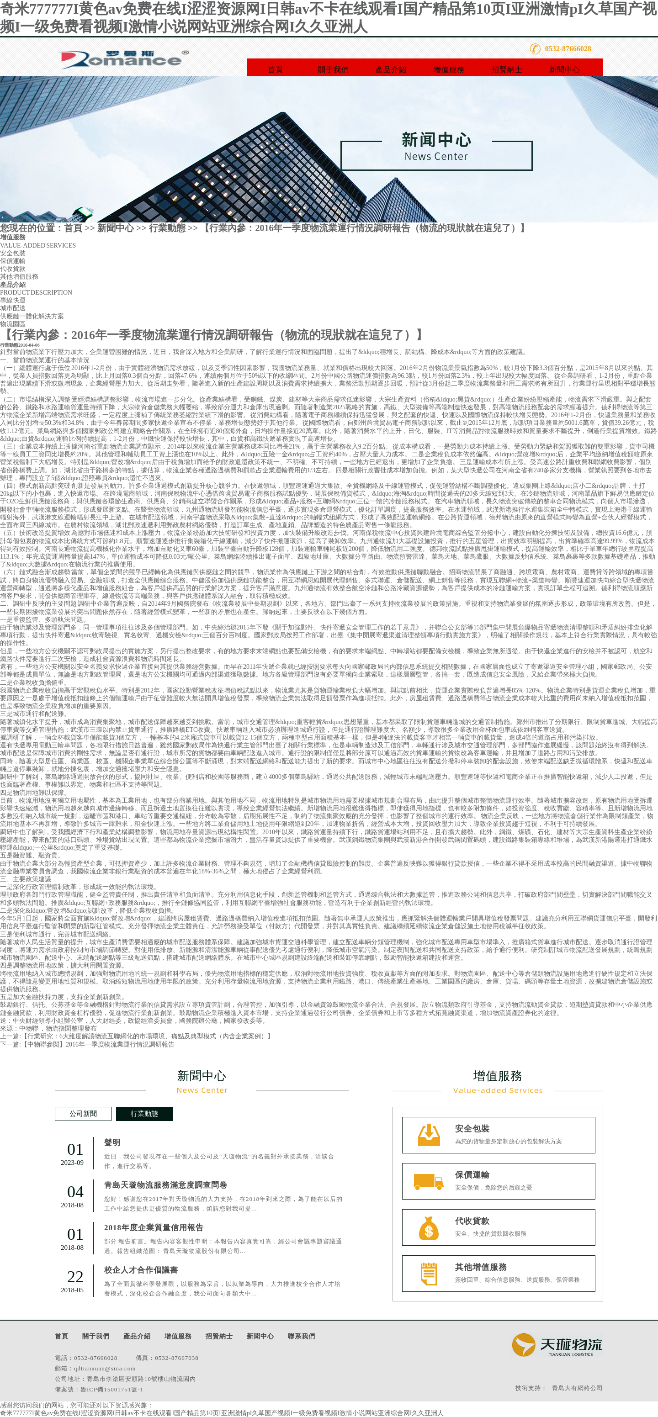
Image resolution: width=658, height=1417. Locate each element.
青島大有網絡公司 (577, 1388)
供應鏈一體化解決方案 (32, 316)
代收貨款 (13, 268)
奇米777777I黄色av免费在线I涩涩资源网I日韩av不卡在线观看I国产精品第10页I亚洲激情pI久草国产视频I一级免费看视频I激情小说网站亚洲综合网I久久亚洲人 (222, 1413)
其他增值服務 (19, 276)
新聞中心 (564, 70)
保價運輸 (13, 261)
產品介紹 (391, 70)
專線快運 (13, 300)
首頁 (275, 70)
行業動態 (167, 228)
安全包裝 (13, 253)
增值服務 (449, 70)
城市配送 (13, 308)
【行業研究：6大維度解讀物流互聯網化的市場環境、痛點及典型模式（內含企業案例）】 (147, 1036)
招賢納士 (507, 70)
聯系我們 (301, 1336)
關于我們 (333, 70)
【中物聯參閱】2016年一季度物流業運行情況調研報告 (98, 1044)
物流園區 (13, 324)
